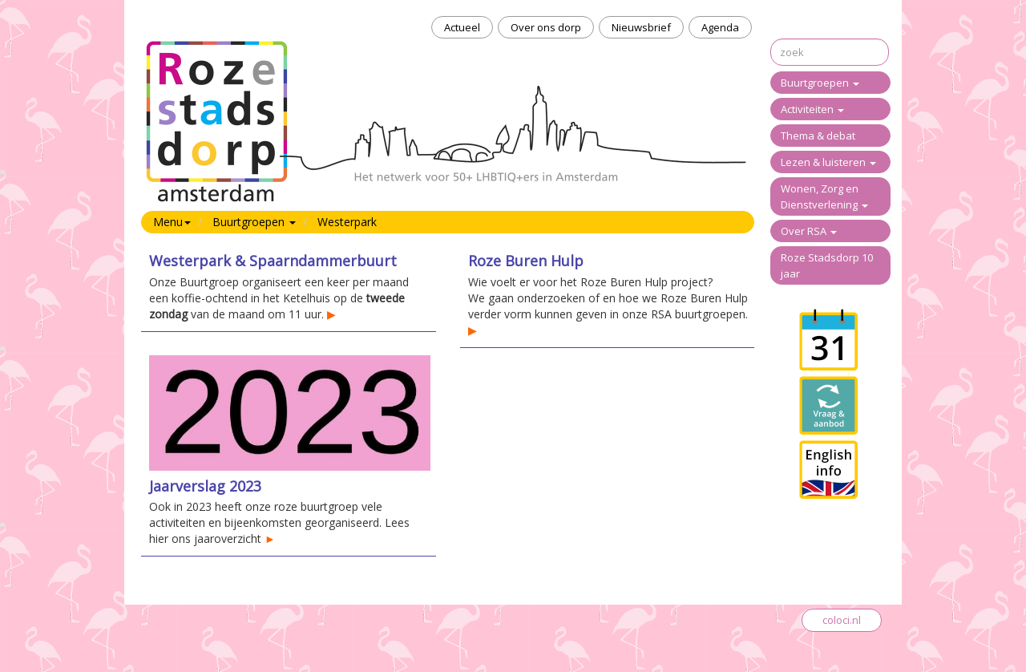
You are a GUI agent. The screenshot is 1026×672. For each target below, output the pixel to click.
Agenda (720, 27)
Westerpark (347, 221)
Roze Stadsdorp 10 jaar (827, 265)
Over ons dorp (546, 27)
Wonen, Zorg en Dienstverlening (824, 196)
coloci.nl (841, 620)
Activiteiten (812, 109)
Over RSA (809, 231)
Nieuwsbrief (641, 27)
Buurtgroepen (820, 82)
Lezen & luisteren (828, 162)
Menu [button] (172, 221)
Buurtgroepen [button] (254, 221)
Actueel (462, 27)
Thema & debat (818, 135)
